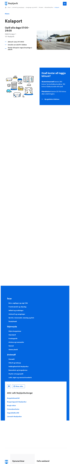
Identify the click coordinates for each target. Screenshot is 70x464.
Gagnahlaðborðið (13, 413)
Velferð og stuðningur (16, 310)
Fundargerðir (13, 338)
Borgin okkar (11, 405)
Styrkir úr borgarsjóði (16, 374)
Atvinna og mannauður (16, 342)
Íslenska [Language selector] (9, 386)
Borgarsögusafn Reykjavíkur (16, 402)
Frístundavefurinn (13, 409)
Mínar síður (19, 386)
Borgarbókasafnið (13, 398)
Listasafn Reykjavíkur (14, 416)
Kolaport (57, 7)
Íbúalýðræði (13, 321)
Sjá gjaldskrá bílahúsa (51, 99)
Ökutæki (41, 7)
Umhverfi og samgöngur (18, 7)
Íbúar (9, 7)
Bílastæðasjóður (49, 7)
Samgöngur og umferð (31, 7)
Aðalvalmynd (65, 4)
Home (6, 7)
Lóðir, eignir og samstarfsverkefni (20, 377)
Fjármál (11, 346)
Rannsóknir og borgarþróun (18, 370)
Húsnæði (11, 359)
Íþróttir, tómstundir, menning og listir (21, 318)
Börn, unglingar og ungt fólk (18, 303)
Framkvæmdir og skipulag (17, 307)
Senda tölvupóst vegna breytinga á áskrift (20, 48)
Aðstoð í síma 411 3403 (16, 42)
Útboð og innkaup (15, 363)
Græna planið (13, 349)
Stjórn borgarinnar (15, 331)
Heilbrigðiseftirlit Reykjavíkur (19, 366)
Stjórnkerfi (12, 335)
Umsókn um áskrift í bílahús (17, 45)
